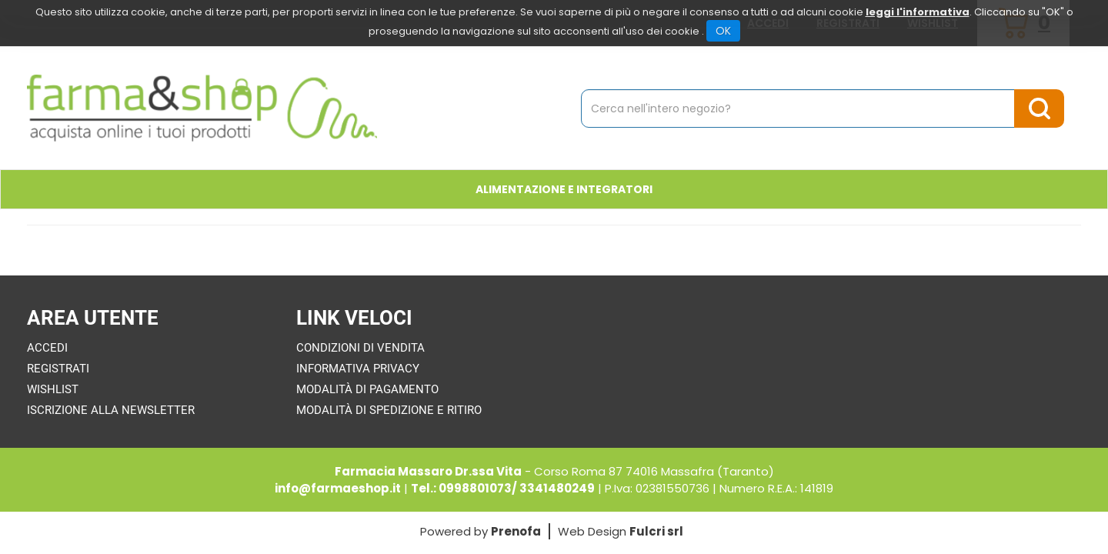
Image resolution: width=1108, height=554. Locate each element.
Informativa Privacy (357, 368)
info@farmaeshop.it (338, 488)
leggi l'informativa (918, 12)
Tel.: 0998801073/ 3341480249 (503, 488)
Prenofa (516, 531)
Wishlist (52, 389)
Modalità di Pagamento (367, 389)
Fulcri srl (656, 531)
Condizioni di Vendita (360, 348)
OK (723, 30)
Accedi (47, 348)
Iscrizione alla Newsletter (111, 410)
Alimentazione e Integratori (564, 189)
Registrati (58, 368)
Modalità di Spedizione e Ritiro (389, 410)
